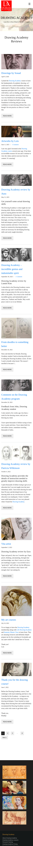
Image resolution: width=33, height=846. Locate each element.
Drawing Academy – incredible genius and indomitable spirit (11, 269)
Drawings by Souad (11, 73)
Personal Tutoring (7, 842)
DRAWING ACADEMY (16, 18)
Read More (7, 116)
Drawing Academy (15, 81)
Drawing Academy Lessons (10, 840)
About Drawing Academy (9, 838)
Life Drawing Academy (24, 630)
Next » (5, 737)
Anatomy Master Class (11, 632)
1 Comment (15, 144)
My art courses (8, 619)
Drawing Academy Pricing (10, 844)
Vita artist (6, 543)
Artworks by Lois (10, 141)
